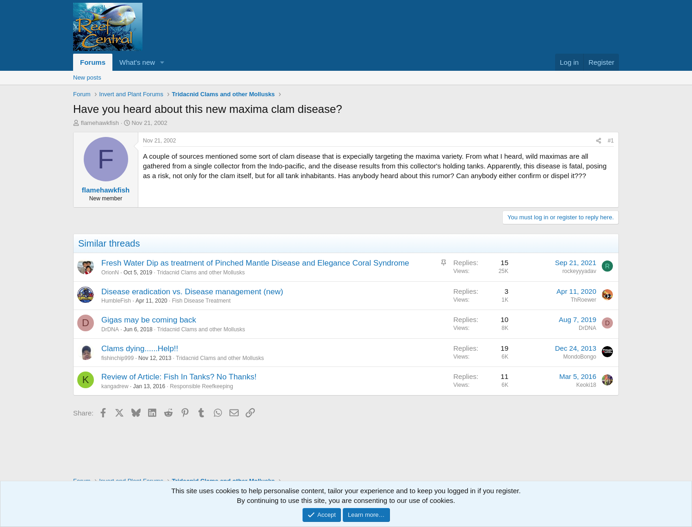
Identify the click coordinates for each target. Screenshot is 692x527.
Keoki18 (586, 385)
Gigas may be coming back (148, 320)
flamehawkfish (100, 122)
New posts (87, 77)
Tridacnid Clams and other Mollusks (201, 272)
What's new (137, 62)
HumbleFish (116, 301)
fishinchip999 (117, 358)
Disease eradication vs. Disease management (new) (192, 291)
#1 (611, 140)
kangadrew (115, 386)
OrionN (110, 272)
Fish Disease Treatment (201, 301)
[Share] (599, 141)
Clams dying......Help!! (139, 348)
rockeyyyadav (579, 271)
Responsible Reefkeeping (201, 386)
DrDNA (110, 329)
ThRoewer (583, 300)
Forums (92, 62)
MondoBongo (579, 356)
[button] (162, 62)
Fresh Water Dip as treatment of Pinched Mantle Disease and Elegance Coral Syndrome (255, 263)
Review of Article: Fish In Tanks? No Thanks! (179, 376)
